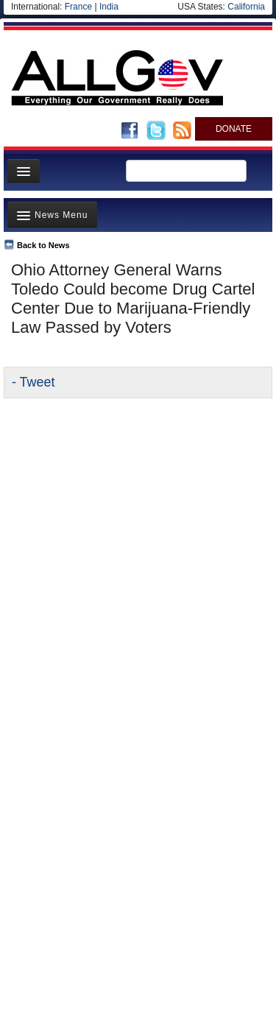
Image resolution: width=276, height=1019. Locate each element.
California (246, 6)
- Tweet (33, 382)
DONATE (234, 129)
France (78, 6)
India (108, 6)
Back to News (43, 245)
